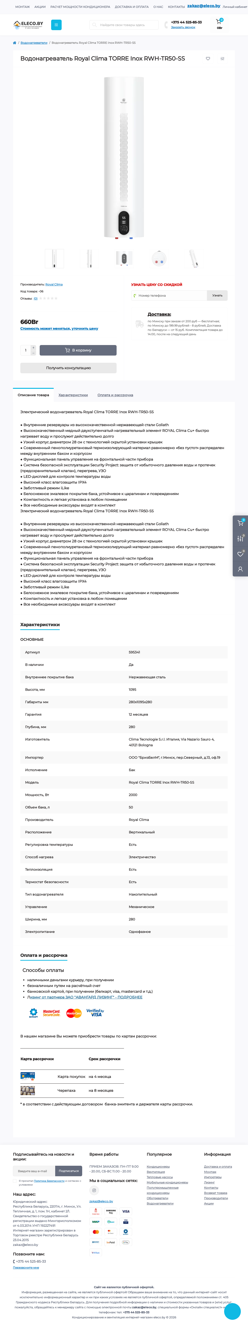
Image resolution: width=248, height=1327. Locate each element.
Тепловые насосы (160, 1177)
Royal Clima (54, 284)
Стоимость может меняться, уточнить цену (59, 328)
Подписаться (69, 1171)
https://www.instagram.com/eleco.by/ (94, 1190)
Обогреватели (157, 1198)
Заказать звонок (183, 27)
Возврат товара (215, 1193)
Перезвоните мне (26, 1267)
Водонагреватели (34, 43)
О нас (158, 7)
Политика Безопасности (49, 1180)
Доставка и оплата (132, 7)
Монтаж (22, 7)
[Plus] (33, 347)
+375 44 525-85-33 (186, 22)
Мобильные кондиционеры (167, 1182)
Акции (40, 7)
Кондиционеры (158, 1166)
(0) (36, 298)
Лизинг (209, 1182)
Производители (216, 1198)
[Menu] (56, 25)
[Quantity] (25, 350)
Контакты (176, 7)
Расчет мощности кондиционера (80, 7)
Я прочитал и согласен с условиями (50, 1182)
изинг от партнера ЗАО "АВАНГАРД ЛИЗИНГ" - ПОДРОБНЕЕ (86, 997)
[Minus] (33, 353)
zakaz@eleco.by (203, 6)
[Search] (94, 25)
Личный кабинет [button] (235, 7)
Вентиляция (156, 1172)
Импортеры (212, 1177)
